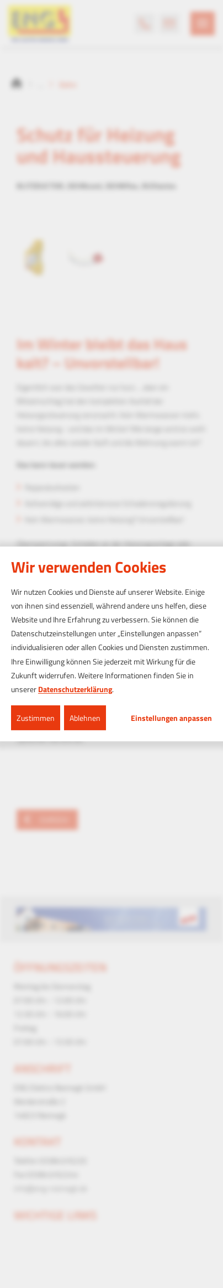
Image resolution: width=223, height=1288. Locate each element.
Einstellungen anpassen (171, 718)
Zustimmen (36, 718)
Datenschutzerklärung (75, 689)
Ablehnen (85, 718)
